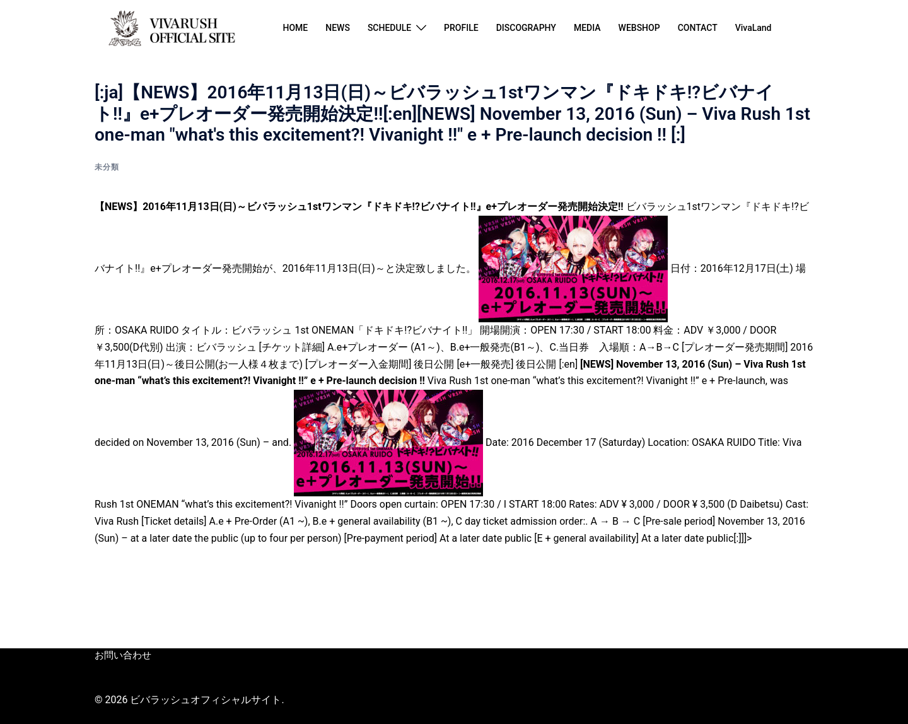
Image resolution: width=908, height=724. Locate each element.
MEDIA (587, 28)
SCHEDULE (389, 28)
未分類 (107, 167)
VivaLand (753, 28)
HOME (295, 28)
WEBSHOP (639, 28)
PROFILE (461, 28)
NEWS (337, 28)
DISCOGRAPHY (526, 28)
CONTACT (698, 28)
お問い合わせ (121, 655)
